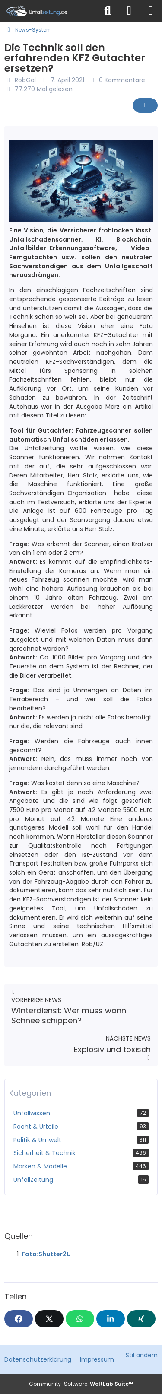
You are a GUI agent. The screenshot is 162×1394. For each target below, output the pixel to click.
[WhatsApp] (80, 1318)
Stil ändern (142, 1355)
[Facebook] (18, 1318)
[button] (110, 1318)
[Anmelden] (129, 11)
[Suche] (107, 10)
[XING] (141, 1318)
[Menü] (150, 10)
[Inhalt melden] (145, 105)
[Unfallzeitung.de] (49, 10)
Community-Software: (81, 1384)
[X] (49, 1318)
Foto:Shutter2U (46, 1254)
